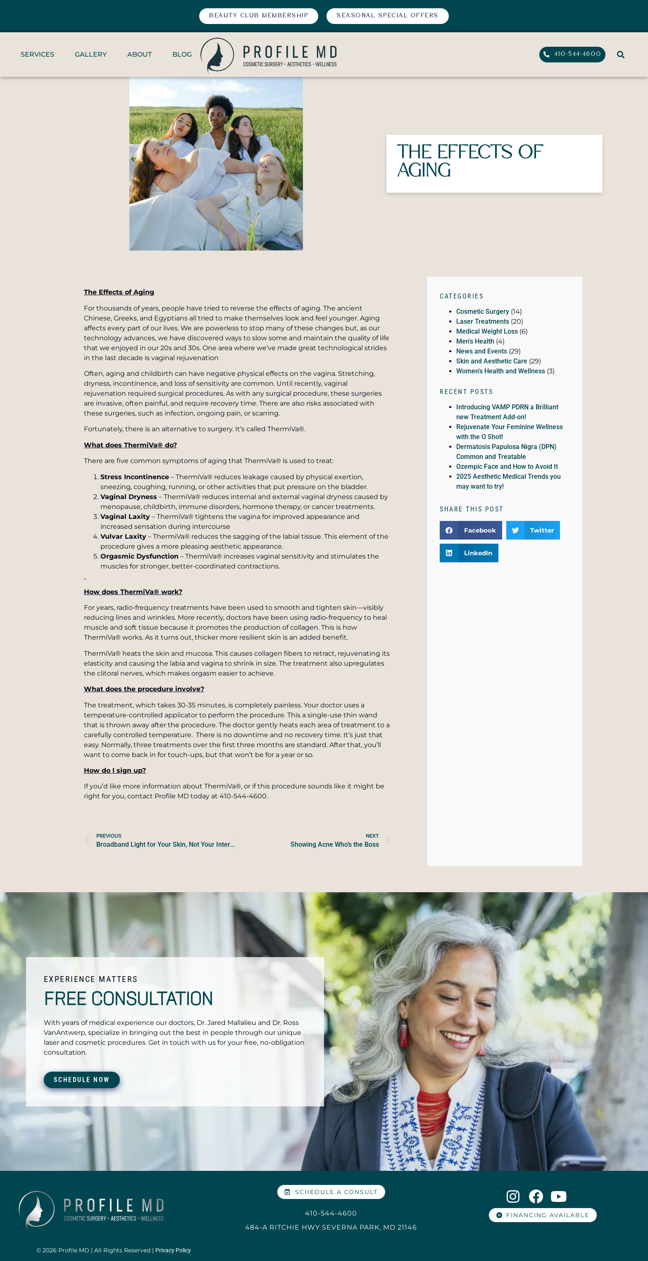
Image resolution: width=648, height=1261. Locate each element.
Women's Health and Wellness (500, 371)
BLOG (182, 54)
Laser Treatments (482, 321)
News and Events (481, 351)
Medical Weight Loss (487, 331)
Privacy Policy (173, 1250)
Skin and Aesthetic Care (491, 361)
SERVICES (37, 54)
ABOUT (139, 54)
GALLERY (91, 54)
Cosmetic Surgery (482, 311)
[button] (620, 55)
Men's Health (475, 341)
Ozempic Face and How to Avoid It (507, 466)
